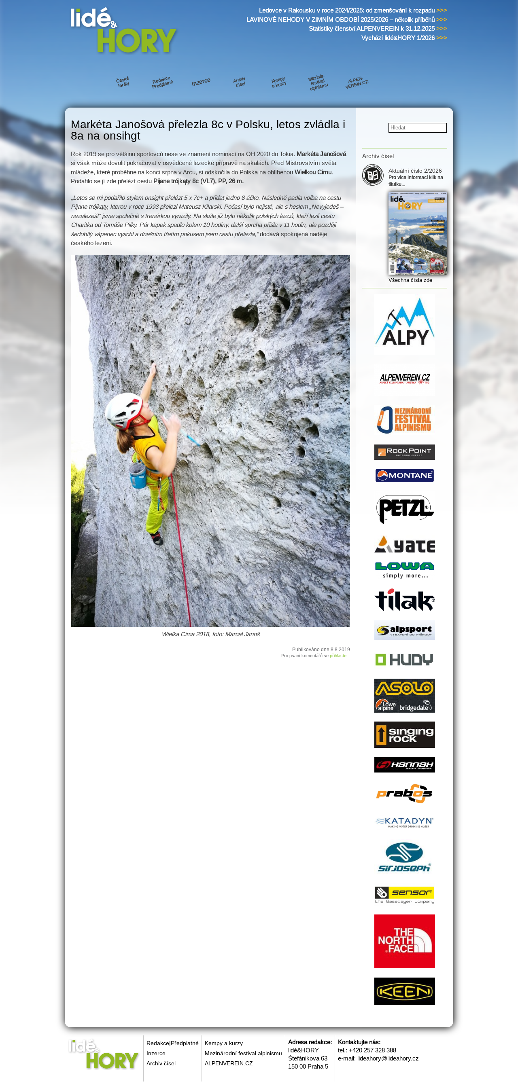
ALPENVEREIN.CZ (229, 1063)
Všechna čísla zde (410, 280)
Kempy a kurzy (224, 1043)
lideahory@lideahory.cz (388, 1058)
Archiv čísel (161, 1063)
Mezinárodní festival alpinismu (243, 1053)
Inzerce (156, 1053)
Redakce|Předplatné (172, 1043)
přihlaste (338, 655)
